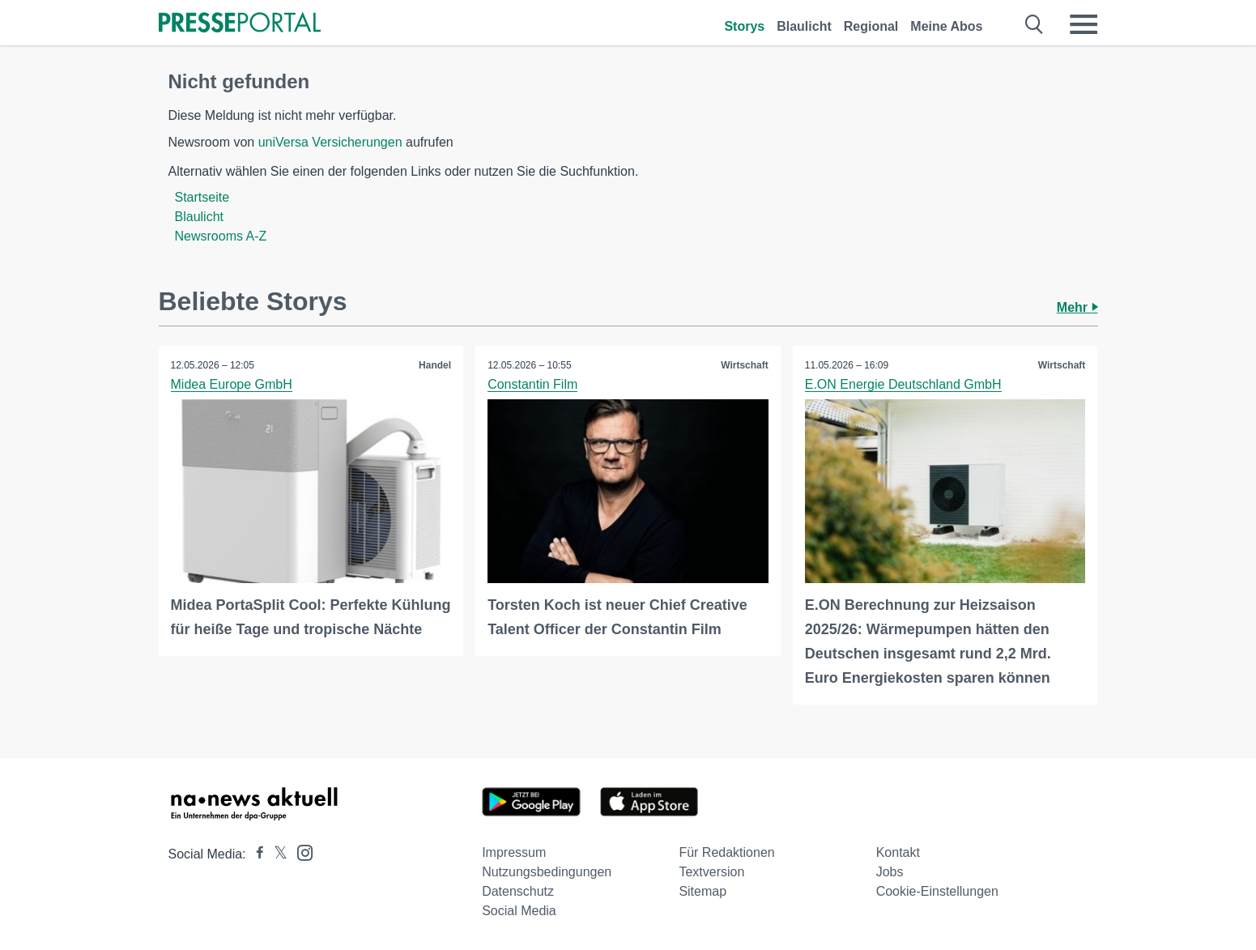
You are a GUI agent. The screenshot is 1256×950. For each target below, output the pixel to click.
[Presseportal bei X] (275, 854)
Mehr (1077, 307)
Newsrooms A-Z (221, 236)
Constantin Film (532, 384)
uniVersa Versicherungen (330, 142)
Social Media (519, 911)
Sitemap (702, 891)
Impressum (514, 852)
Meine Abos (946, 26)
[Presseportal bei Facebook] (255, 854)
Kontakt (898, 852)
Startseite (202, 197)
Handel (435, 365)
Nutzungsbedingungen (546, 872)
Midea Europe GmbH (231, 384)
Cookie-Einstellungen (937, 891)
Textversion (711, 872)
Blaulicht (804, 26)
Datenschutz (518, 891)
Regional (871, 26)
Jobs (890, 872)
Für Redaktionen (726, 852)
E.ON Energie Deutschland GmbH (903, 384)
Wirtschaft (745, 365)
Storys (744, 26)
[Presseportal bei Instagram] (300, 851)
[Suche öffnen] (1034, 24)
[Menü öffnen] (1083, 24)
